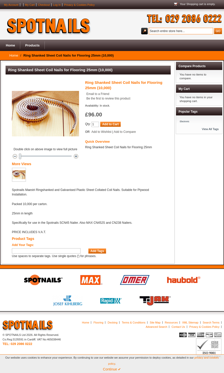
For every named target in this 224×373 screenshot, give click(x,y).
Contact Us (178, 326)
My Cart (30, 4)
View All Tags (210, 129)
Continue (112, 369)
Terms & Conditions (133, 322)
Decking (112, 322)
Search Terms (211, 322)
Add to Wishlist (101, 132)
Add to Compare (125, 132)
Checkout (43, 4)
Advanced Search (156, 326)
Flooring (98, 322)
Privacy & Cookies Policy (79, 4)
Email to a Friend (97, 94)
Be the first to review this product (108, 98)
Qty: (88, 124)
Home (10, 45)
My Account (11, 4)
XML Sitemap (190, 322)
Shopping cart (194, 4)
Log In (57, 4)
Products (32, 45)
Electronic (184, 121)
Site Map (155, 322)
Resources (171, 322)
